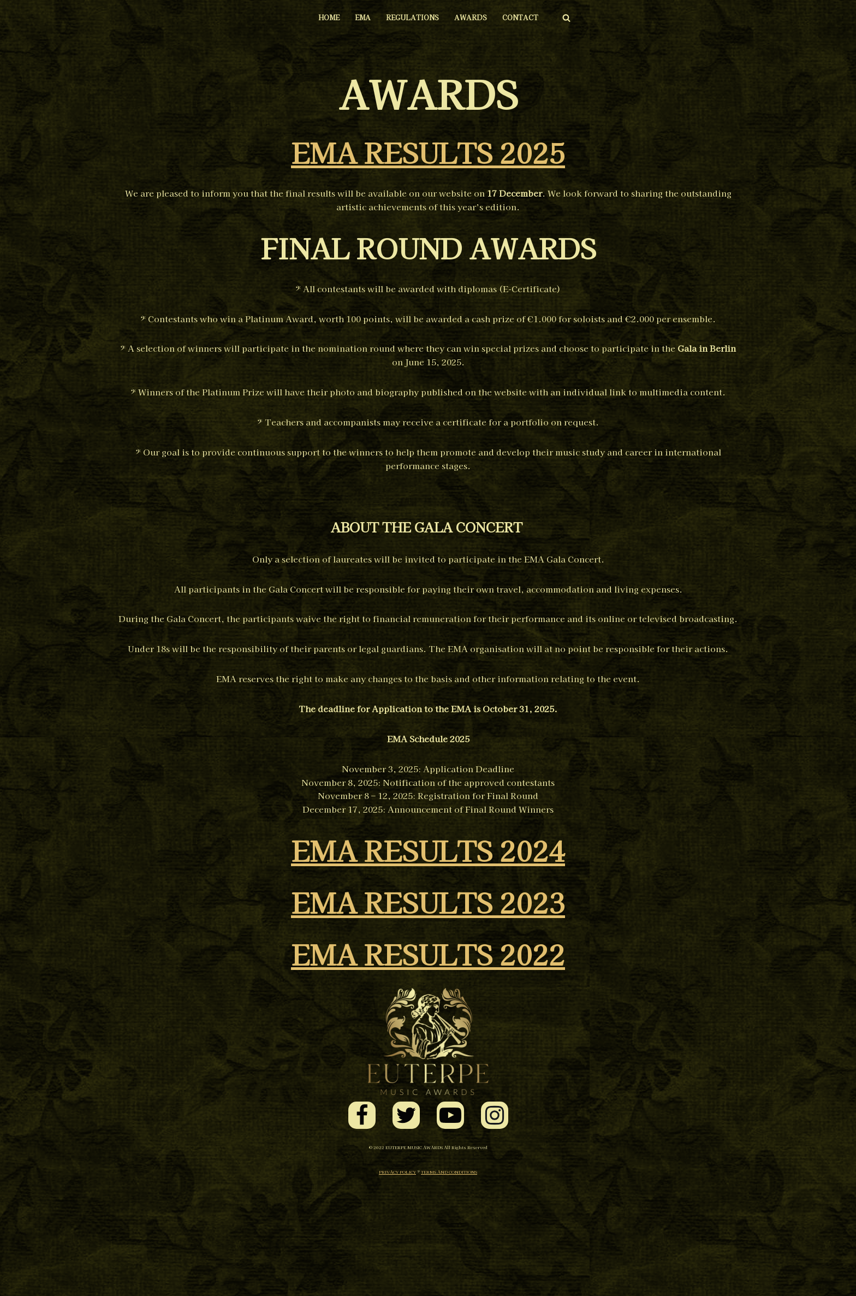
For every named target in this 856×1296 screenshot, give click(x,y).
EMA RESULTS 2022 (428, 1065)
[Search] (574, 18)
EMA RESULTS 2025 (428, 151)
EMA (358, 17)
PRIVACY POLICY (397, 1283)
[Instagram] (494, 1226)
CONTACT (526, 17)
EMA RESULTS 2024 (428, 961)
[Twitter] (406, 1226)
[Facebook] (362, 1226)
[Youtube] (450, 1226)
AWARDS (473, 17)
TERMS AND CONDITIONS (449, 1283)
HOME (322, 17)
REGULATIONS (411, 17)
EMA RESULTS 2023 (428, 1013)
